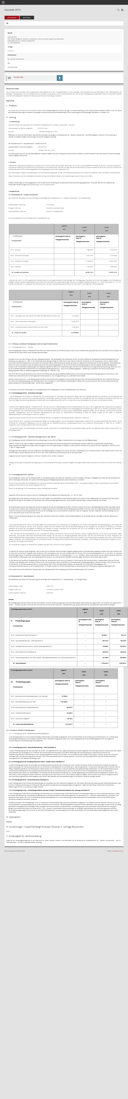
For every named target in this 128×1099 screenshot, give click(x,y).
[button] (60, 78)
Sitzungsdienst (117, 851)
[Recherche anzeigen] (118, 10)
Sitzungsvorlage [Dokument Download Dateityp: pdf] (18, 77)
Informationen (11, 17)
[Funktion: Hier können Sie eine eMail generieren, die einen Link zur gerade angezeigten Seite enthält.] (7, 23)
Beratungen (26, 17)
